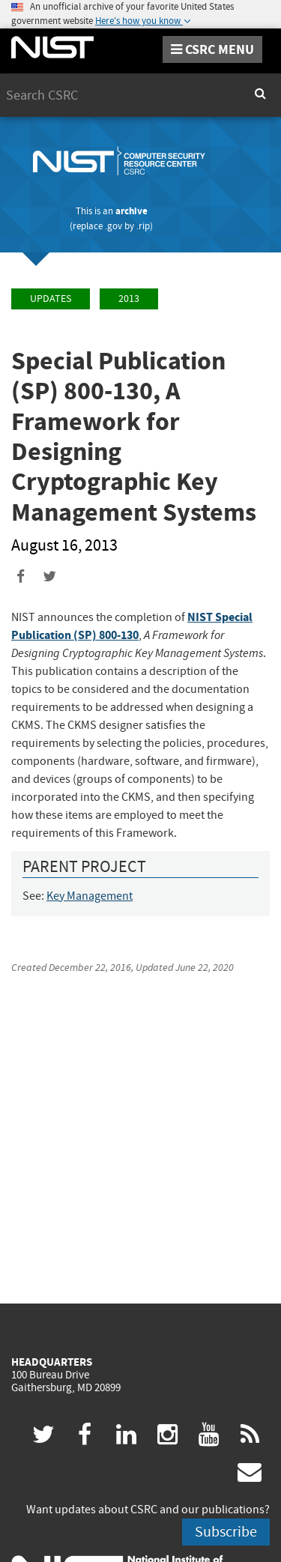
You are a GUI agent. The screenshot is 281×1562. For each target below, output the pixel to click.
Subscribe (226, 1531)
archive (131, 211)
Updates (50, 298)
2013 (128, 298)
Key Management (89, 896)
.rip (143, 226)
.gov (113, 226)
